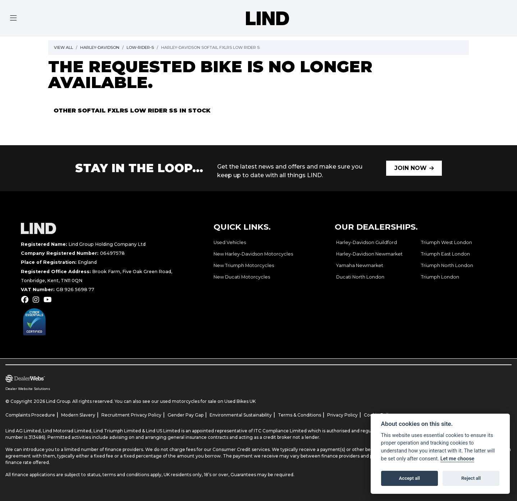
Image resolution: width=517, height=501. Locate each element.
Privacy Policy (342, 415)
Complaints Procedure (30, 415)
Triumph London (440, 277)
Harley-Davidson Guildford (366, 242)
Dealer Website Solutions (27, 389)
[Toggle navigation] (13, 18)
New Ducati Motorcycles (242, 277)
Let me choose (457, 459)
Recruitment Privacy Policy (131, 415)
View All (63, 47)
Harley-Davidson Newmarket (369, 254)
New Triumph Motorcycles (244, 265)
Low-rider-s (140, 47)
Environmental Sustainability (241, 415)
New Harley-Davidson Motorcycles (253, 254)
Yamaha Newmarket (359, 265)
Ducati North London (360, 277)
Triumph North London (447, 265)
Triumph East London (445, 254)
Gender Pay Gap (185, 415)
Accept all (409, 478)
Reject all (471, 478)
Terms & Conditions (299, 415)
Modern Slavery (78, 415)
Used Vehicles (230, 242)
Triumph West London (446, 242)
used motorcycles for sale (188, 401)
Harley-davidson (99, 47)
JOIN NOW (410, 168)
